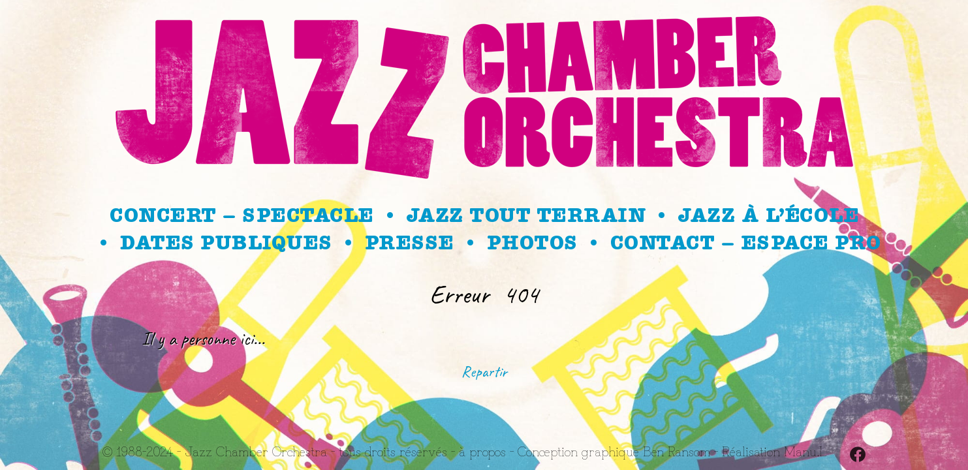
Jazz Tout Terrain (526, 215)
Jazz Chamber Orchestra (256, 450)
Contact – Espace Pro (745, 243)
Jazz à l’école (768, 215)
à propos (482, 450)
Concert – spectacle (241, 215)
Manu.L (805, 450)
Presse (409, 243)
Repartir (484, 371)
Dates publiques (226, 243)
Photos (532, 243)
